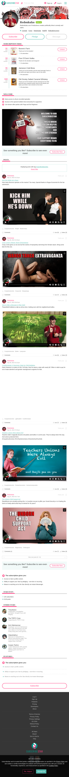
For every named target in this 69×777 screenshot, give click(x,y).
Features (34, 701)
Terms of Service (34, 714)
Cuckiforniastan (27, 419)
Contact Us (34, 726)
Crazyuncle (18, 291)
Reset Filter (34, 169)
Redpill (17, 228)
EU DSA (34, 721)
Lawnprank (23, 351)
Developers (34, 706)
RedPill (44, 30)
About (34, 709)
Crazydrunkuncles (42, 167)
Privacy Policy (34, 716)
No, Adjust (28, 771)
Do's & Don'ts (34, 736)
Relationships (23, 228)
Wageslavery (18, 547)
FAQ (34, 739)
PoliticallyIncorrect (53, 30)
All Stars (34, 731)
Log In (34, 697)
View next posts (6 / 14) (34, 557)
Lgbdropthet (18, 419)
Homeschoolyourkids (31, 485)
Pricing (34, 704)
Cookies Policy (53, 765)
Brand (35, 734)
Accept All (41, 771)
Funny (30, 30)
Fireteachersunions (20, 485)
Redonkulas (37, 30)
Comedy (24, 30)
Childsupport (26, 547)
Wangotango (25, 291)
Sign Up (34, 699)
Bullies (17, 351)
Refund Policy (34, 724)
